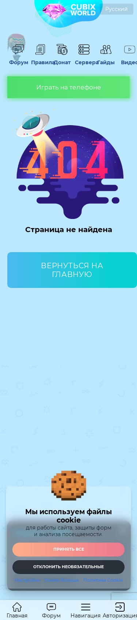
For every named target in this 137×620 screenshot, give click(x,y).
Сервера (84, 59)
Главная (17, 610)
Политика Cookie (103, 580)
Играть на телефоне (68, 87)
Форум (18, 59)
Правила (40, 59)
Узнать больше (61, 580)
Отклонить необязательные (68, 566)
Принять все (68, 549)
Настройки (27, 580)
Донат (62, 59)
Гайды (106, 59)
